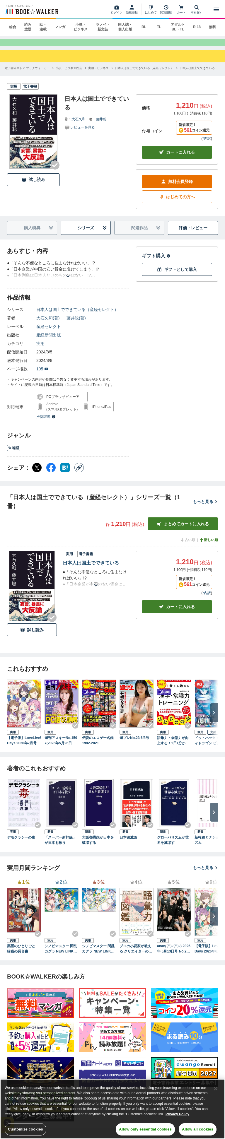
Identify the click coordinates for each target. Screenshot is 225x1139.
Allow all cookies (197, 1129)
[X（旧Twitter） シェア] (36, 473)
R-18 (197, 27)
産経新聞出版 (48, 340)
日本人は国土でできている (91, 568)
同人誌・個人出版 (125, 27)
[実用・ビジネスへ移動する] (98, 73)
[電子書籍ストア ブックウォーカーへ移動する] (27, 73)
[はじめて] (151, 9)
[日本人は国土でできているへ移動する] (197, 73)
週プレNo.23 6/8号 (134, 743)
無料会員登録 (177, 187)
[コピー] (79, 473)
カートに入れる (177, 157)
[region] (112, 1109)
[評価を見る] (79, 132)
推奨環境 (46, 422)
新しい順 (208, 545)
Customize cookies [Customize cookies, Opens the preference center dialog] (25, 1129)
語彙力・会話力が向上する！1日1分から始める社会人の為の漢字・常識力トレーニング (173, 746)
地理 (13, 454)
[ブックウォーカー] (31, 9)
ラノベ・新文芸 (103, 27)
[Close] (215, 1088)
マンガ (60, 27)
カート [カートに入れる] (177, 612)
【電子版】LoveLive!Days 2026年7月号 (24, 746)
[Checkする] (55, 170)
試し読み (33, 185)
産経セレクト (48, 332)
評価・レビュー (193, 233)
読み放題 (27, 27)
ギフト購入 (156, 261)
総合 (12, 27)
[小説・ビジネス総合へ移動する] (69, 73)
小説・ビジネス (81, 27)
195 (42, 374)
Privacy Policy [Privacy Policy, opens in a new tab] (177, 1114)
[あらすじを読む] (68, 275)
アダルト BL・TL (178, 27)
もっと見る (205, 507)
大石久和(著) (47, 323)
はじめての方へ (177, 202)
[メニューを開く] (216, 9)
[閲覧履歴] (166, 9)
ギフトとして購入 (177, 275)
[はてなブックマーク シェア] (65, 473)
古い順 (187, 545)
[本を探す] (196, 9)
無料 (212, 27)
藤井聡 (101, 124)
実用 (40, 349)
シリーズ (92, 233)
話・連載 (43, 27)
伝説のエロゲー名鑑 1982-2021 (99, 746)
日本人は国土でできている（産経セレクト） (77, 315)
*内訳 (206, 144)
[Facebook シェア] (51, 473)
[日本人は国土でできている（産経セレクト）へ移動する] (144, 73)
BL (144, 27)
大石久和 (78, 124)
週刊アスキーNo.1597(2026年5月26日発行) (61, 746)
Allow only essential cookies (145, 1129)
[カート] (181, 9)
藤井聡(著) (76, 323)
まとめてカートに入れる (183, 529)
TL (159, 27)
